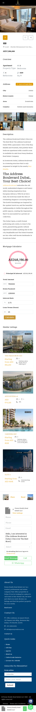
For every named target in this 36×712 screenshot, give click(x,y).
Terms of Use (10, 553)
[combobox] (18, 547)
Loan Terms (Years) (11, 307)
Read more (8, 607)
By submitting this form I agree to (18, 553)
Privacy (5, 703)
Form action (9, 670)
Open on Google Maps (24, 84)
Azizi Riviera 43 (11, 396)
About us (9, 654)
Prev (13, 497)
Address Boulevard (10, 185)
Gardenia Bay (11, 434)
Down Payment (9, 289)
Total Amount (8, 279)
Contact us (8, 634)
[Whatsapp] (30, 707)
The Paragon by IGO (13, 356)
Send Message (11, 558)
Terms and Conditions (18, 703)
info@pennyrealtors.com (15, 629)
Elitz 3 (8, 475)
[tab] (5, 37)
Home (8, 644)
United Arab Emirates (13, 657)
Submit (10, 685)
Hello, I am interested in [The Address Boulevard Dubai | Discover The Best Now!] (18, 537)
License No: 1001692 (13, 660)
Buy (5, 43)
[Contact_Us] (30, 701)
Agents (8, 651)
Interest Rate (8, 298)
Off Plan (28, 333)
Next (23, 497)
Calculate (9, 317)
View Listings (17, 513)
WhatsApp (18, 563)
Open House (27, 452)
